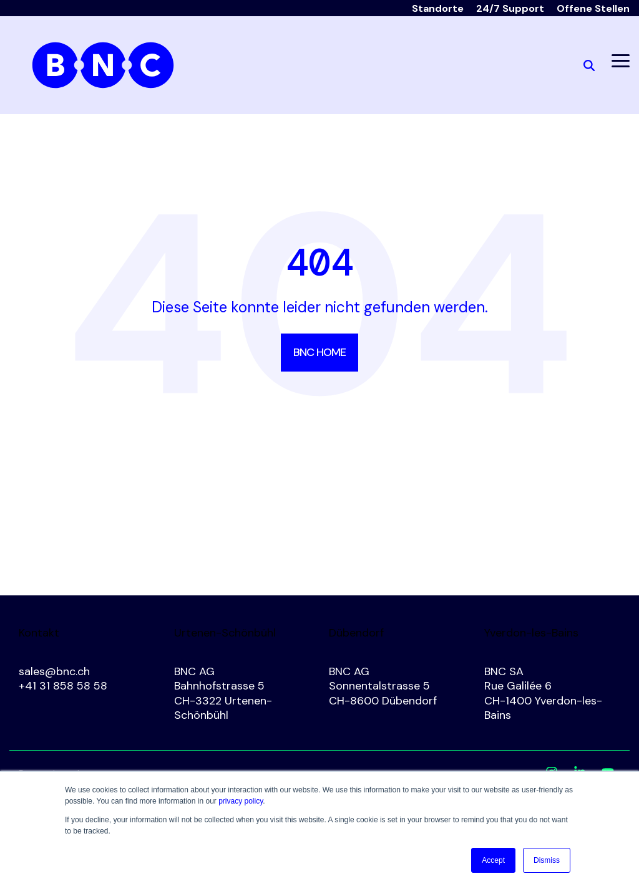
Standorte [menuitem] (438, 8)
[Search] (589, 65)
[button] (621, 59)
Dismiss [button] (547, 860)
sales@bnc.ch (54, 671)
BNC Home (319, 352)
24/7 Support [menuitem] (510, 8)
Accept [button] (493, 860)
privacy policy (240, 801)
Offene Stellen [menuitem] (593, 8)
